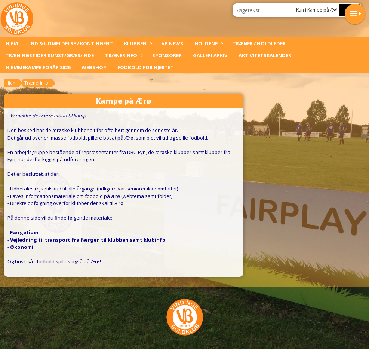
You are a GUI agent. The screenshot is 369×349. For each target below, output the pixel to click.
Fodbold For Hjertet (145, 67)
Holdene (207, 43)
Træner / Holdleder (259, 43)
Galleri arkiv (210, 55)
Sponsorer (167, 55)
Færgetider (24, 232)
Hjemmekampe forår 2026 (38, 67)
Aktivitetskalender (265, 55)
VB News (172, 43)
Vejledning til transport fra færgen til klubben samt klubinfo (88, 239)
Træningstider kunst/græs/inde (50, 55)
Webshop (94, 67)
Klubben (137, 43)
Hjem (12, 43)
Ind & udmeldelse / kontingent (71, 43)
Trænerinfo (123, 55)
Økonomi (21, 247)
